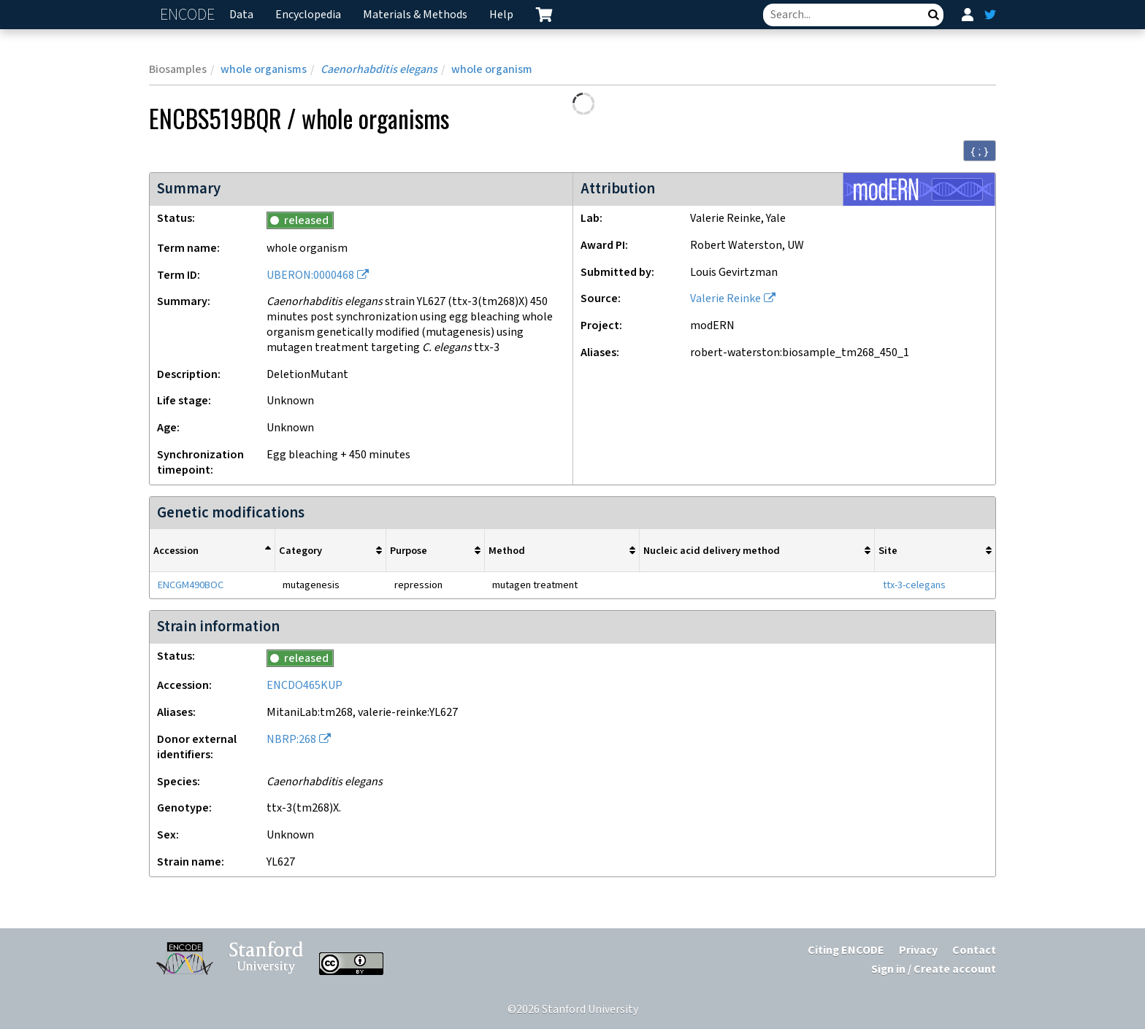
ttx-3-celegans (914, 585)
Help (501, 15)
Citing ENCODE (846, 950)
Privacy (918, 950)
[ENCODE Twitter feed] (990, 14)
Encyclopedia (308, 15)
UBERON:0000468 (310, 275)
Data (241, 15)
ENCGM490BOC (190, 585)
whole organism (491, 69)
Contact (974, 950)
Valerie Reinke (725, 299)
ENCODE (189, 15)
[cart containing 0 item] (544, 14)
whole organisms (264, 69)
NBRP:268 (291, 739)
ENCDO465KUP (304, 685)
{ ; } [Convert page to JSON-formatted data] (979, 151)
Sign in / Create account (933, 969)
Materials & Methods (415, 15)
